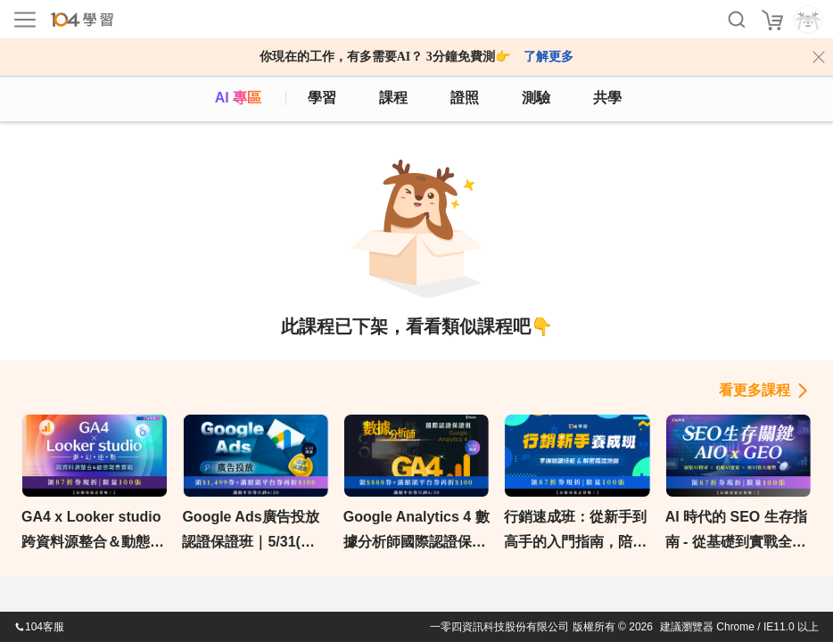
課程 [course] (393, 97)
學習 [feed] (322, 97)
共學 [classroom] (607, 97)
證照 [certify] (464, 97)
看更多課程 (754, 390)
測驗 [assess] (536, 97)
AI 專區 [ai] (238, 97)
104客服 (39, 627)
